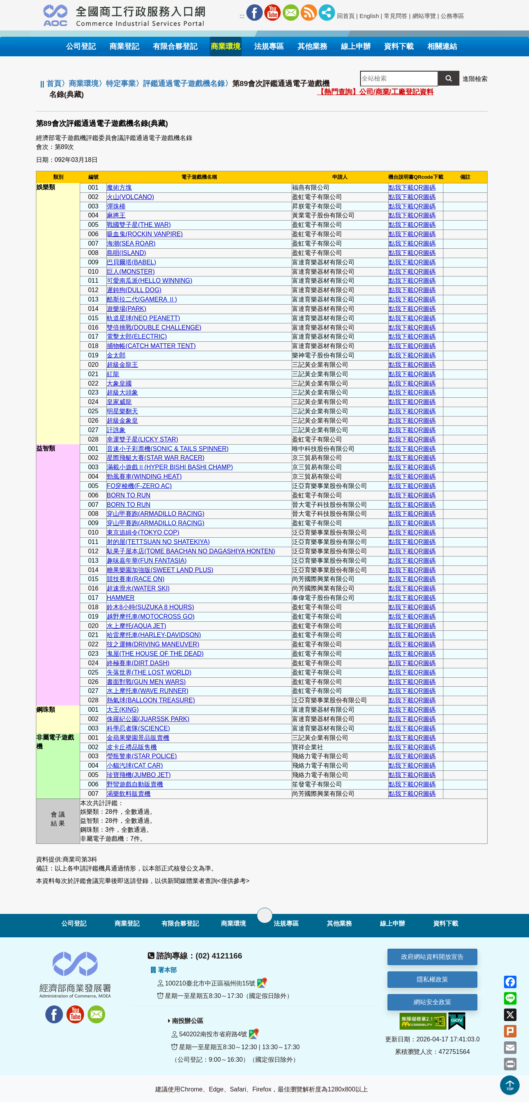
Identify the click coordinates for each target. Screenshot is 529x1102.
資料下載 (445, 923)
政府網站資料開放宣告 (432, 956)
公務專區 (452, 16)
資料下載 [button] (399, 46)
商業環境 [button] (225, 46)
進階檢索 (475, 78)
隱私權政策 (432, 979)
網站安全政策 (432, 1002)
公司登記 (73, 923)
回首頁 (346, 16)
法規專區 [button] (269, 46)
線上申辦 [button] (356, 46)
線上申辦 (392, 923)
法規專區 (286, 923)
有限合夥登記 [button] (175, 46)
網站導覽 (424, 16)
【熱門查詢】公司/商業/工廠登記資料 (375, 92)
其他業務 (339, 923)
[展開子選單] (265, 915)
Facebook (254, 12)
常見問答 (395, 16)
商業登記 (127, 923)
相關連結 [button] (442, 46)
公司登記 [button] (81, 46)
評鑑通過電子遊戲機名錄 (184, 83)
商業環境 (84, 83)
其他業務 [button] (312, 46)
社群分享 (327, 12)
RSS (309, 12)
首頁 (54, 83)
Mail (291, 12)
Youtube (272, 12)
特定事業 (121, 83)
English (369, 16)
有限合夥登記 (180, 923)
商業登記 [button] (124, 46)
